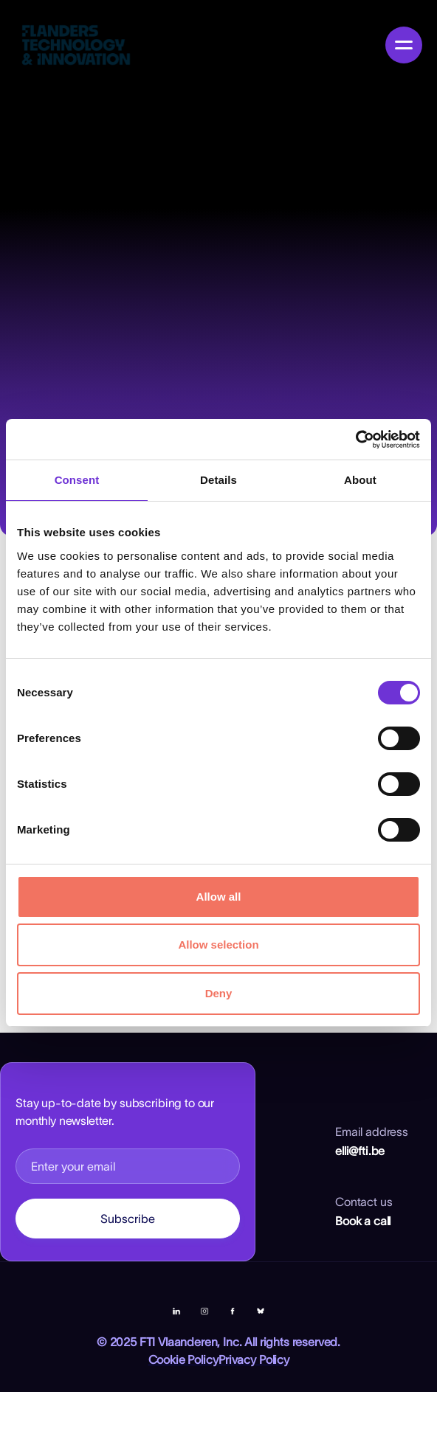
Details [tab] (218, 480)
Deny (219, 993)
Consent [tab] (77, 480)
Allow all (218, 896)
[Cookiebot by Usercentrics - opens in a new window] (355, 439)
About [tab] (360, 480)
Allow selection (218, 944)
